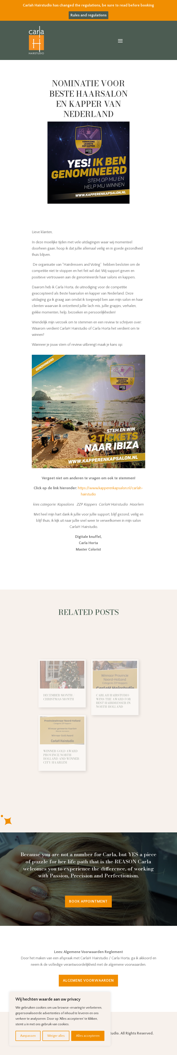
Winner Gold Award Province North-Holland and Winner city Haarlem (68, 748)
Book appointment (88, 901)
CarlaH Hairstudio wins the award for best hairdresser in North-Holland (107, 705)
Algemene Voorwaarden (88, 980)
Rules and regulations (88, 15)
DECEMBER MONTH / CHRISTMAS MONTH (66, 702)
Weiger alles (56, 1036)
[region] (60, 1019)
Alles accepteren (88, 1036)
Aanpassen (28, 1036)
